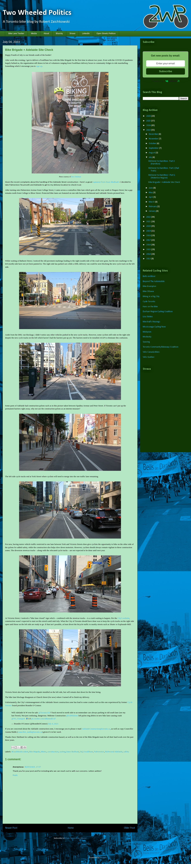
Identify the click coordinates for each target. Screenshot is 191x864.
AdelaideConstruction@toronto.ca (96, 729)
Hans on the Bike (150, 306)
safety (126, 752)
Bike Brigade (34, 752)
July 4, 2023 (53, 723)
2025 (148, 121)
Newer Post (11, 828)
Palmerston (99, 752)
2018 (148, 235)
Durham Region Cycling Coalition (158, 311)
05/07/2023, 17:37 (33, 767)
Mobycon (147, 332)
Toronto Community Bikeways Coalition (160, 347)
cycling (62, 752)
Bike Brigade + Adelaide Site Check (164, 182)
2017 (148, 240)
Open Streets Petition (106, 33)
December (154, 134)
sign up (39, 66)
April (151, 197)
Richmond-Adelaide (114, 752)
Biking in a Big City (151, 296)
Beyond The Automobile (154, 281)
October (153, 143)
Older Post (129, 828)
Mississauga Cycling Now (154, 327)
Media (34, 33)
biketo (43, 752)
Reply (15, 775)
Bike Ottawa (148, 291)
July (150, 157)
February (153, 206)
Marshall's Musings (151, 322)
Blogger (103, 858)
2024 (148, 125)
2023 (148, 130)
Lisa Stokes (148, 316)
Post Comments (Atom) (76, 838)
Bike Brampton (149, 286)
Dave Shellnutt (76, 177)
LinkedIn (86, 33)
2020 (148, 226)
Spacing (146, 342)
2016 (148, 245)
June (151, 188)
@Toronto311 (44, 712)
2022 (148, 217)
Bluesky (59, 33)
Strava (72, 33)
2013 (148, 259)
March (152, 202)
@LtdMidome (72, 715)
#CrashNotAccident (20, 752)
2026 (148, 116)
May (151, 192)
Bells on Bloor (149, 276)
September (154, 148)
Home (71, 828)
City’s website (123, 618)
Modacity (147, 337)
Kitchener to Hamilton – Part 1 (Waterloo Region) (161, 176)
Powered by (165, 81)
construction (53, 752)
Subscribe (165, 71)
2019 (148, 231)
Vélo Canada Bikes (151, 352)
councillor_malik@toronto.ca (30, 732)
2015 (148, 249)
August (152, 153)
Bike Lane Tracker (16, 33)
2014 (148, 254)
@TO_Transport (18, 718)
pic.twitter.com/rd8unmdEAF (43, 718)
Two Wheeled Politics (37, 13)
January (152, 211)
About (46, 33)
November (154, 139)
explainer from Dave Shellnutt (106, 182)
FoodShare (88, 752)
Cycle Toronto (149, 301)
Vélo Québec (148, 357)
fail (81, 752)
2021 (148, 221)
